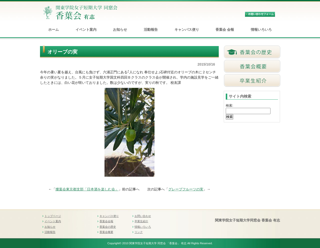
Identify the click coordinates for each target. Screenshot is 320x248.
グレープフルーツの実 (185, 189)
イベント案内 (86, 30)
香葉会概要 (106, 231)
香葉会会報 (106, 221)
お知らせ (120, 30)
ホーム (53, 30)
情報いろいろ (261, 30)
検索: (229, 105)
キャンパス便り (186, 30)
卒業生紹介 (141, 221)
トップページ (52, 215)
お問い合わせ (142, 215)
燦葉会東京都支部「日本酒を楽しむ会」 (87, 189)
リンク (138, 231)
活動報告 (151, 30)
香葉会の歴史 (108, 226)
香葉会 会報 (225, 30)
